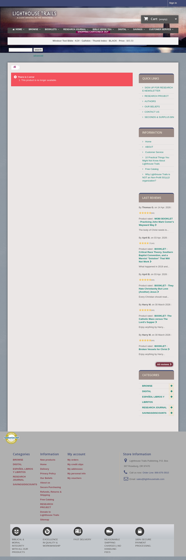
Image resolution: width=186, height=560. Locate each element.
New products (47, 459)
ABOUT (149, 147)
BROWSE (147, 386)
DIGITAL (146, 391)
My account (76, 454)
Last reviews (151, 198)
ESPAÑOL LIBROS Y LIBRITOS (153, 399)
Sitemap (44, 519)
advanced (38, 56)
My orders (72, 459)
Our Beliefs (46, 478)
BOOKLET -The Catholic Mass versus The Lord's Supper (155, 318)
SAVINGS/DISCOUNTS (154, 413)
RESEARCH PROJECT (157, 96)
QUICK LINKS (150, 78)
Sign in (173, 3)
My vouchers (74, 478)
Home (148, 141)
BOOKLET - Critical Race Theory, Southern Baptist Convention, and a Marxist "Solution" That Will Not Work (156, 255)
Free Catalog (152, 169)
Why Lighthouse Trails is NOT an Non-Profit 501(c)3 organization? (156, 177)
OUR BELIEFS (152, 106)
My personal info (76, 473)
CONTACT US (152, 112)
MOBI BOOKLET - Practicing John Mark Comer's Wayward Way (156, 221)
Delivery (44, 469)
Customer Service (154, 152)
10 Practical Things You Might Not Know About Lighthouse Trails (155, 160)
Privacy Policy (48, 473)
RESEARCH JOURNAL (154, 407)
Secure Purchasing (50, 487)
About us (45, 482)
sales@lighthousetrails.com (150, 479)
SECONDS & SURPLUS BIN (159, 117)
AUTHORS (150, 101)
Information (152, 132)
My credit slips (75, 464)
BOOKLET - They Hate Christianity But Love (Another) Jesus (156, 288)
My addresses (75, 469)
